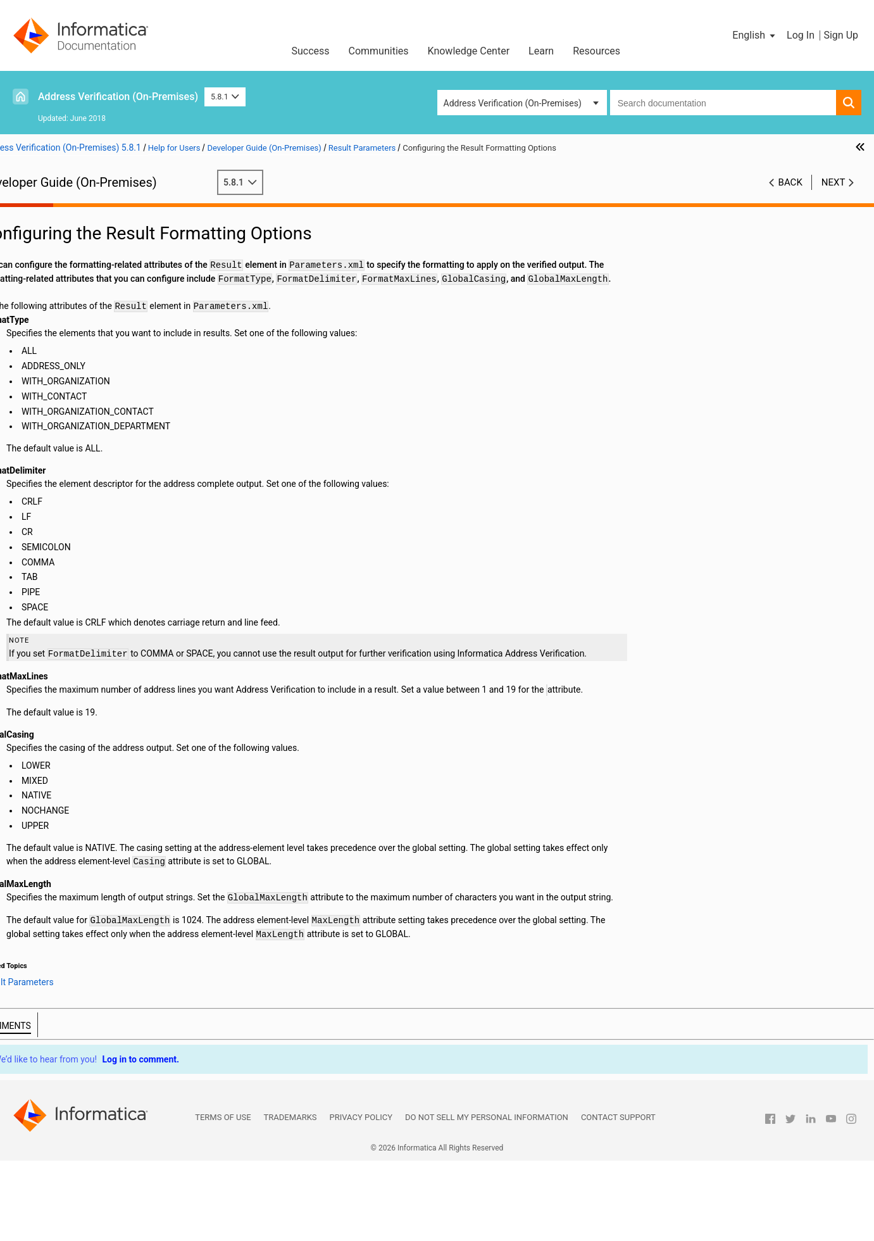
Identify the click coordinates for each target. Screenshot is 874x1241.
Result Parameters (57, 307)
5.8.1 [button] (225, 96)
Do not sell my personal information (486, 1197)
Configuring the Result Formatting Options (123, 334)
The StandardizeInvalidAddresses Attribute (124, 480)
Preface (36, 214)
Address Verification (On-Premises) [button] (513, 103)
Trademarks (290, 1197)
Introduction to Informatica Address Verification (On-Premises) (114, 234)
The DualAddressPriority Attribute (106, 493)
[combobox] (723, 102)
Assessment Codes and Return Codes (95, 533)
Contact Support (618, 1197)
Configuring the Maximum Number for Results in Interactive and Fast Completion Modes (128, 374)
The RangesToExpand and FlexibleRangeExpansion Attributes (95, 468)
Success (310, 51)
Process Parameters (61, 280)
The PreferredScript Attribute (96, 387)
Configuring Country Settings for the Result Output (128, 360)
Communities (379, 51)
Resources (596, 51)
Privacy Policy (361, 1197)
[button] (754, 35)
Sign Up (840, 35)
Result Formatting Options (91, 320)
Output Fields (47, 520)
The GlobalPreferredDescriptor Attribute (118, 413)
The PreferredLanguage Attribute (104, 400)
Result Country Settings (86, 347)
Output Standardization (85, 506)
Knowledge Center (469, 51)
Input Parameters (55, 267)
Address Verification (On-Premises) (118, 97)
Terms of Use (223, 1197)
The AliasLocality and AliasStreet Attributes (125, 453)
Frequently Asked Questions (76, 546)
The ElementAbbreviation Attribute (108, 427)
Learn (541, 51)
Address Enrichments (63, 294)
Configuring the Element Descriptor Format (124, 440)
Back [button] (790, 182)
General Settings (53, 254)
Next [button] (833, 182)
